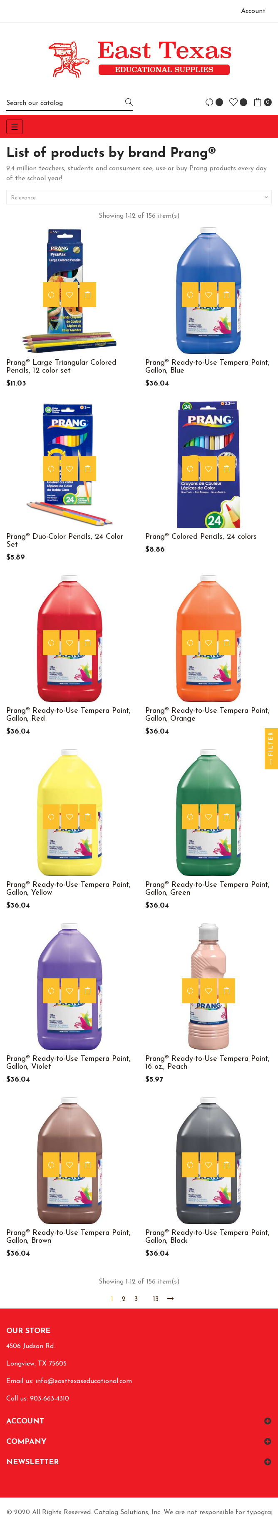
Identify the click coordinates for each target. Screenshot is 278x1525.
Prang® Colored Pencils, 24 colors (201, 537)
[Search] (69, 103)
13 (156, 1299)
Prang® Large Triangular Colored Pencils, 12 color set (61, 367)
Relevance (140, 197)
